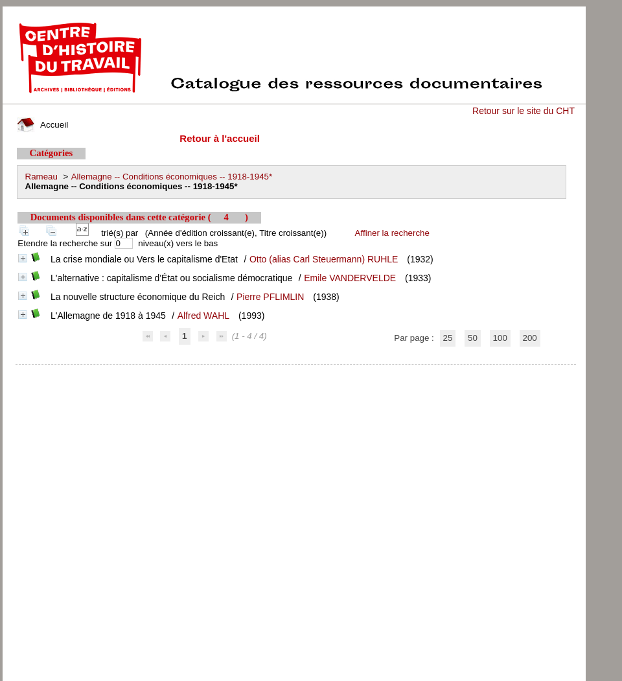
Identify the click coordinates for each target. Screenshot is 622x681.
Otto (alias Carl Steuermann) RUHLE (323, 259)
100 (500, 338)
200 (530, 338)
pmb (295, 373)
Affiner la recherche (392, 233)
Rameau (41, 176)
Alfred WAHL (203, 315)
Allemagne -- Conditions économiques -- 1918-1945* (171, 176)
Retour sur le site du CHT (523, 111)
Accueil (43, 125)
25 (448, 338)
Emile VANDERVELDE (350, 278)
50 (473, 338)
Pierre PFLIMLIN (270, 297)
